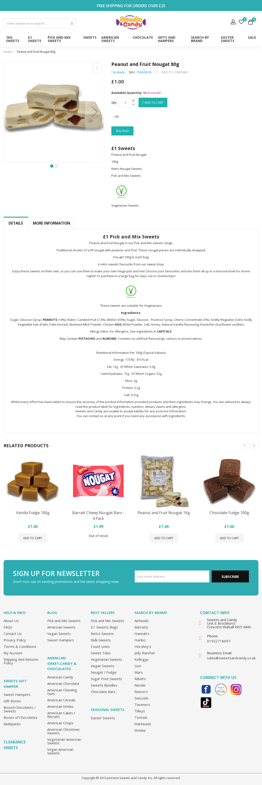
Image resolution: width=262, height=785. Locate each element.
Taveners (142, 704)
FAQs (8, 627)
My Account (13, 653)
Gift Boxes (12, 701)
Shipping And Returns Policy (21, 661)
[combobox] (39, 23)
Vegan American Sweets (60, 751)
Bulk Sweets (101, 640)
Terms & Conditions (20, 646)
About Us (11, 620)
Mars (138, 672)
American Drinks (60, 706)
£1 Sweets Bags (104, 627)
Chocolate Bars (103, 691)
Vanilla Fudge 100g (33, 513)
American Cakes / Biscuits (61, 714)
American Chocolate (63, 683)
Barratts (141, 627)
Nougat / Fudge (104, 672)
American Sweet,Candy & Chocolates (62, 663)
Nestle (139, 685)
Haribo (140, 640)
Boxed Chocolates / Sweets (20, 709)
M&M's (140, 678)
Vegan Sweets (59, 633)
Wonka (139, 730)
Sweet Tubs (101, 653)
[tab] (16, 223)
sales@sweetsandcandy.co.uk (231, 658)
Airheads (141, 620)
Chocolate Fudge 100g (229, 513)
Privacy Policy (15, 640)
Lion (137, 665)
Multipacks (12, 723)
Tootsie (140, 717)
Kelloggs (141, 659)
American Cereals (61, 700)
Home (8, 52)
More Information (51, 223)
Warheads (142, 723)
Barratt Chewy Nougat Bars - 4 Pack (98, 515)
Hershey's (142, 646)
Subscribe (230, 576)
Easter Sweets (103, 717)
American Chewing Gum (62, 692)
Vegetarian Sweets (106, 659)
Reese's (141, 691)
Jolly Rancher (144, 653)
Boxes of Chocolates (20, 717)
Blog (52, 612)
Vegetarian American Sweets (64, 741)
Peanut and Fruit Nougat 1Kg (164, 513)
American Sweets (61, 627)
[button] (94, 111)
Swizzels (141, 698)
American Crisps (60, 722)
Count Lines (100, 646)
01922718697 (219, 641)
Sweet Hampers (17, 694)
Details (16, 223)
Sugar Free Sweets (106, 678)
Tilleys (139, 711)
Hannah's (141, 633)
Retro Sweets (102, 633)
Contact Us (13, 633)
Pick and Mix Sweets (64, 620)
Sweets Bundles (104, 685)
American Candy (60, 677)
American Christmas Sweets (63, 731)
